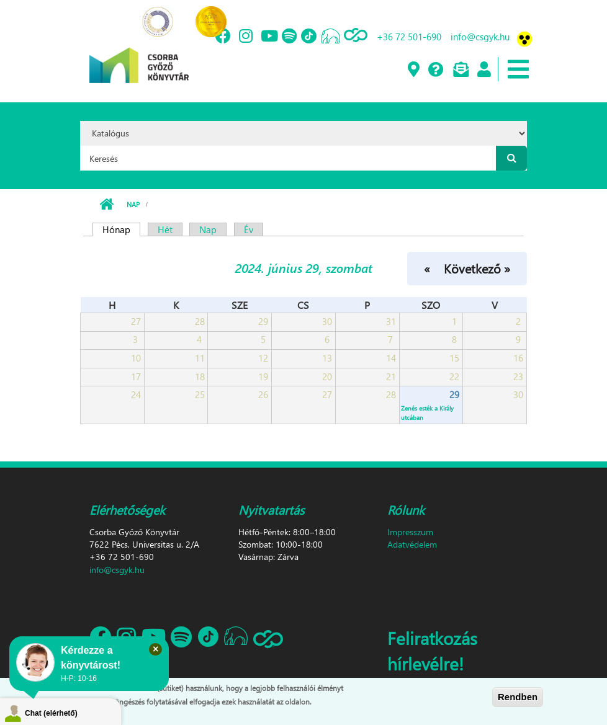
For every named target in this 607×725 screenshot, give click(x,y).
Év (248, 229)
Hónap (121, 229)
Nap (133, 204)
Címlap (106, 204)
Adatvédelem (412, 544)
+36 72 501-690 (409, 36)
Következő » (477, 268)
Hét (165, 229)
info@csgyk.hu (480, 36)
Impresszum (410, 532)
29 (454, 394)
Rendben (517, 697)
